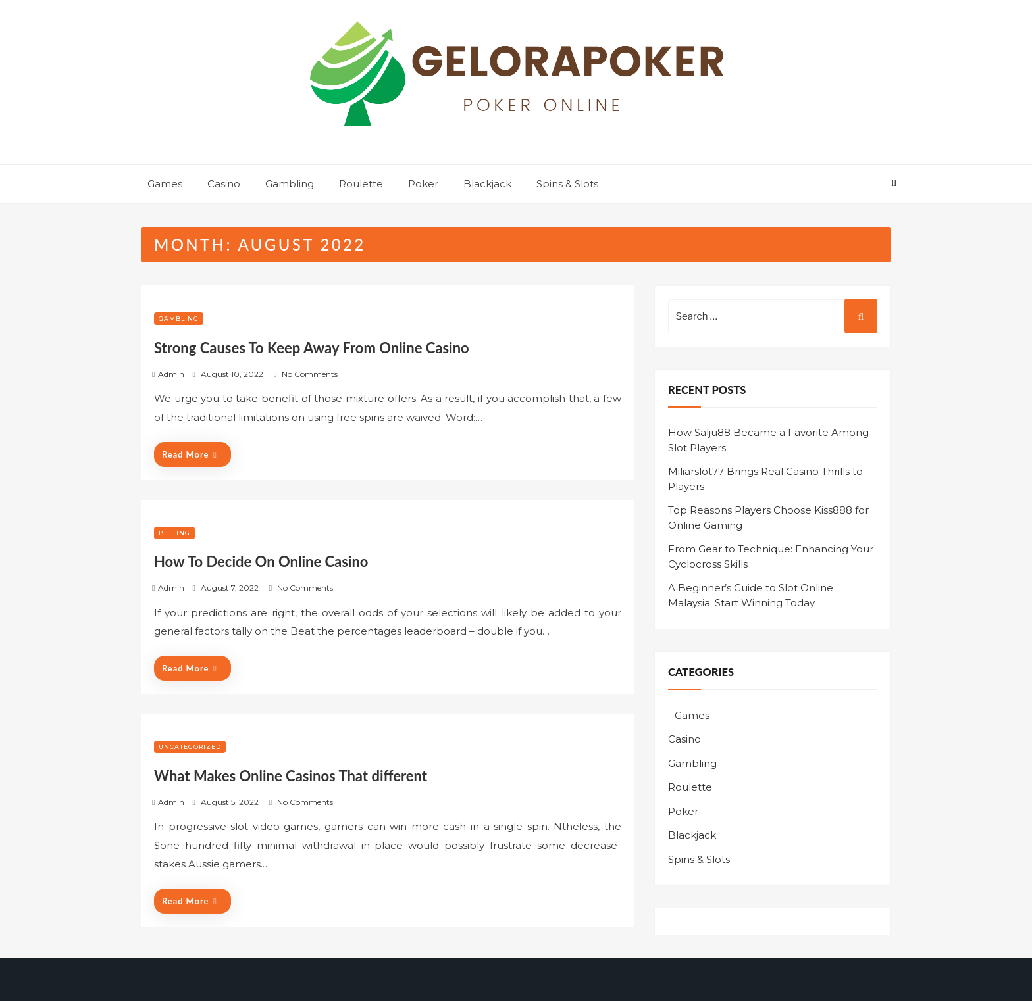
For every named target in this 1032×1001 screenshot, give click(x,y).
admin (171, 374)
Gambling (289, 184)
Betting (174, 533)
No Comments (310, 374)
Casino (223, 184)
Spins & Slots (567, 184)
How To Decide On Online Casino (261, 561)
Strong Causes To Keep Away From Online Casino (311, 347)
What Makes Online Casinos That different (290, 776)
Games (164, 184)
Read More (189, 454)
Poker (423, 184)
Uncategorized (190, 746)
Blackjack (487, 184)
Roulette (361, 184)
